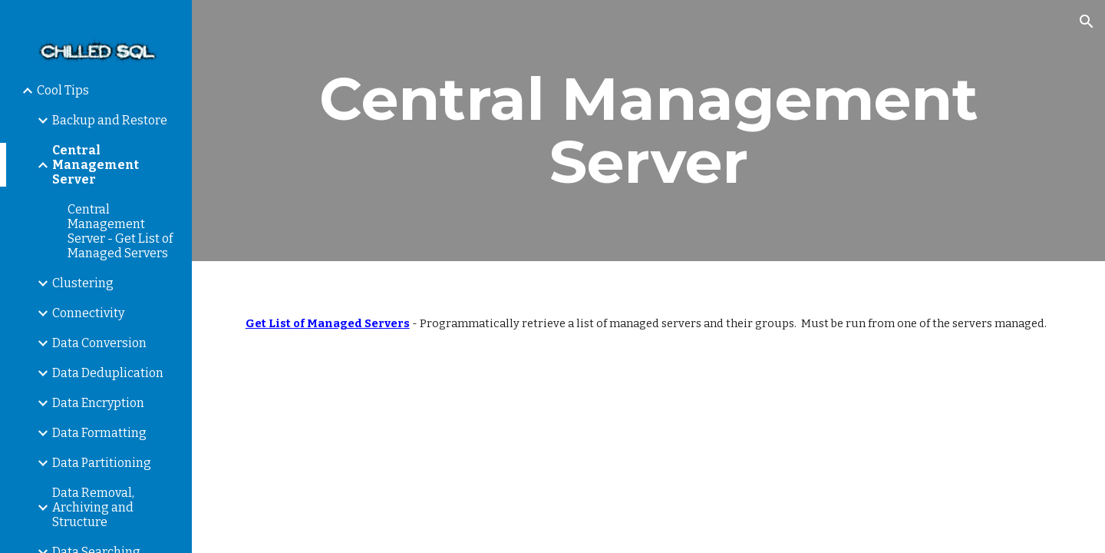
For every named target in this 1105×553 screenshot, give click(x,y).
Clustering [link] (83, 283)
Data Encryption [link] (98, 403)
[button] (1086, 21)
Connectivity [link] (88, 313)
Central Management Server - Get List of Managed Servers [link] (120, 231)
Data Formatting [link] (99, 433)
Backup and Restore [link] (109, 120)
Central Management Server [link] (95, 165)
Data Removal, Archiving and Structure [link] (93, 507)
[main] (648, 130)
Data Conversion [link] (99, 343)
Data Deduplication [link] (107, 373)
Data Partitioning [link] (101, 462)
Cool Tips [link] (63, 90)
